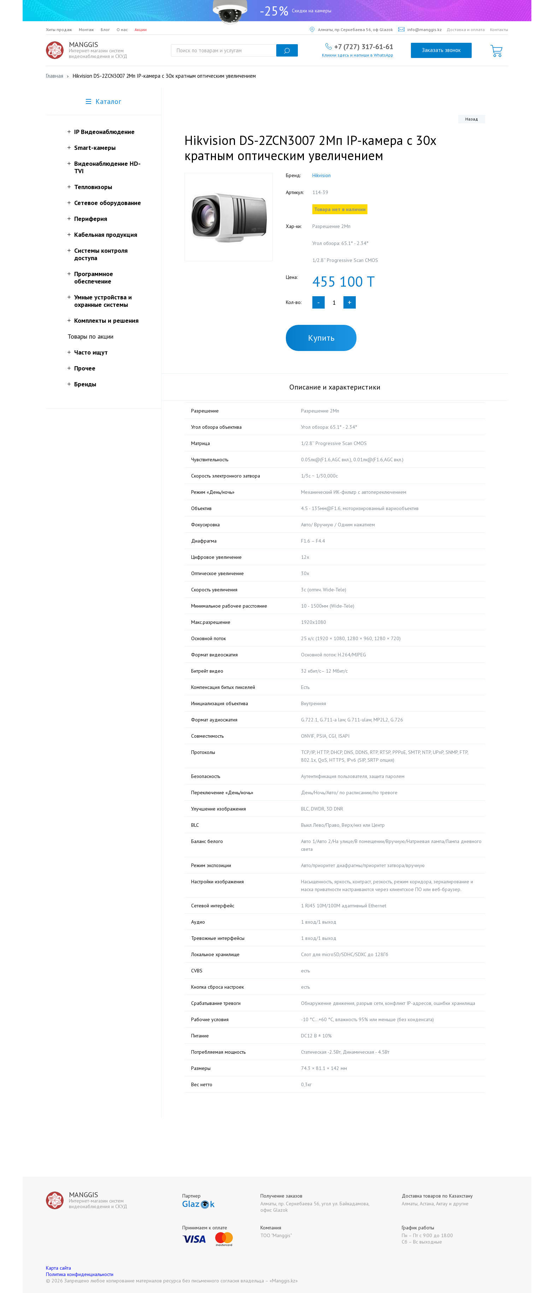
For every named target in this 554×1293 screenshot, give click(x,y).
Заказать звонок (441, 50)
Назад (471, 119)
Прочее (84, 368)
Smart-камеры (95, 147)
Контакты (499, 29)
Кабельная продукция (105, 234)
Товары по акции (90, 336)
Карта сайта (58, 1268)
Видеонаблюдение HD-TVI (107, 167)
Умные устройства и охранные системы (103, 300)
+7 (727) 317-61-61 (363, 46)
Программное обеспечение (93, 277)
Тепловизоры (93, 187)
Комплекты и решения (106, 320)
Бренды (85, 384)
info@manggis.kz (420, 29)
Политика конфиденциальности (79, 1274)
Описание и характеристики (335, 387)
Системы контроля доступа (101, 254)
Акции (141, 29)
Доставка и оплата (466, 29)
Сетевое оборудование (107, 202)
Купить (321, 337)
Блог (105, 29)
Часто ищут (91, 352)
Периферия (90, 218)
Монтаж (86, 29)
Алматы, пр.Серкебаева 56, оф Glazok (351, 29)
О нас (122, 29)
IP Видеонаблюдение (104, 131)
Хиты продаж (59, 29)
